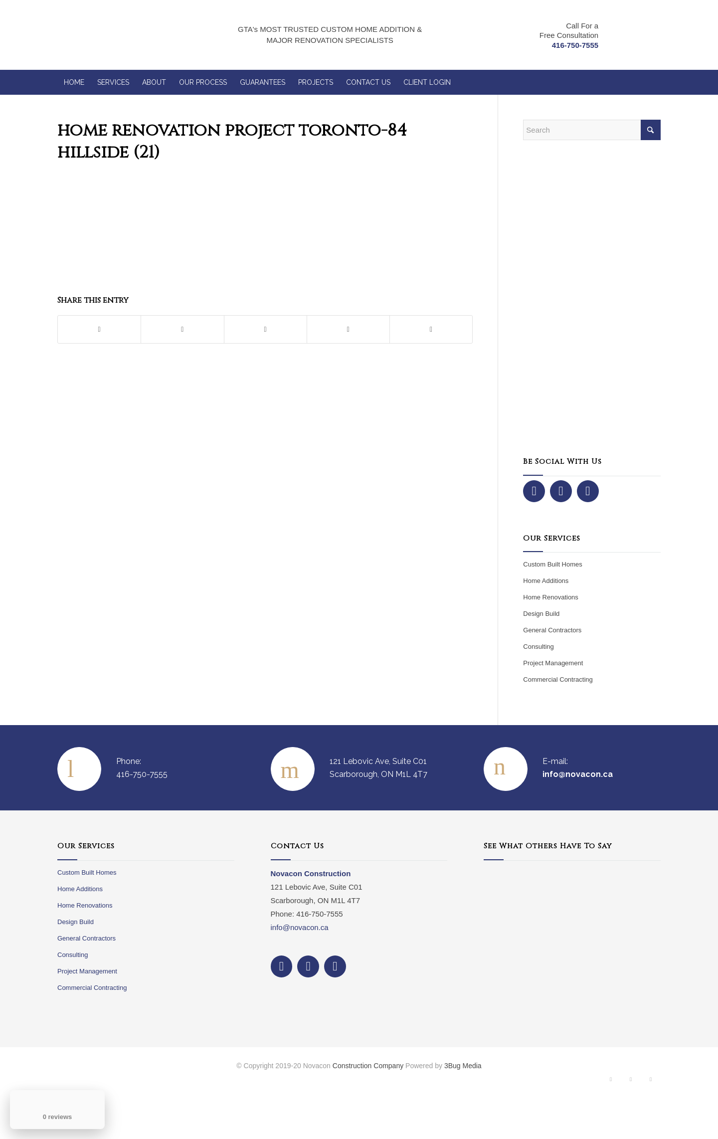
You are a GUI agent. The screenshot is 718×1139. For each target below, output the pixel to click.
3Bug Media (463, 1066)
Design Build (541, 613)
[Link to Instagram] (631, 1081)
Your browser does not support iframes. (572, 939)
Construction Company (368, 1066)
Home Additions (545, 580)
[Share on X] (182, 329)
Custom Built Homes (552, 564)
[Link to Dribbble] (651, 1081)
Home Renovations (550, 597)
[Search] (592, 130)
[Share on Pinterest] (265, 329)
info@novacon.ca (300, 927)
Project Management (553, 663)
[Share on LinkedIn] (348, 329)
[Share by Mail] (431, 329)
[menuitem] (74, 82)
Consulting (538, 646)
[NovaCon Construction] (118, 35)
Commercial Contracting (557, 679)
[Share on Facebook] (99, 329)
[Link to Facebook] (611, 1081)
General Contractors (552, 630)
